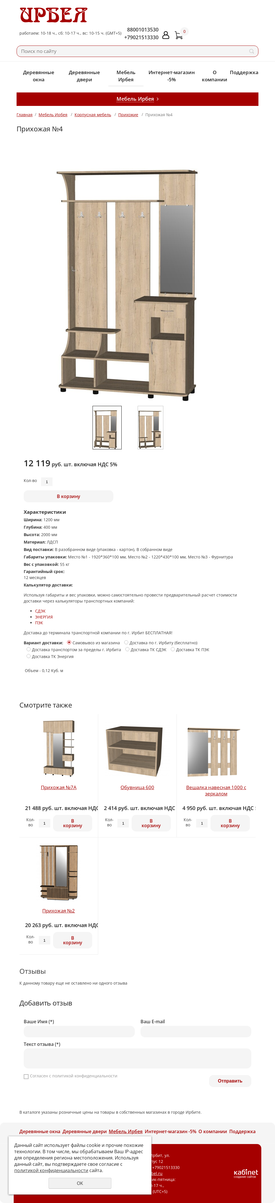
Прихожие (128, 114)
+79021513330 (141, 37)
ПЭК (39, 622)
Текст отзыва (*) (42, 1044)
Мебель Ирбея (126, 76)
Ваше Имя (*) (39, 1021)
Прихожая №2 (58, 910)
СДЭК (40, 611)
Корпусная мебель (93, 114)
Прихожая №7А (59, 787)
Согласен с (73, 1075)
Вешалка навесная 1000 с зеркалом (216, 790)
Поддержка (244, 72)
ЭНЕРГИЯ (44, 617)
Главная (25, 114)
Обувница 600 (137, 787)
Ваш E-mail (152, 1021)
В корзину (68, 496)
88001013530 (142, 29)
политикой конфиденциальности (84, 1075)
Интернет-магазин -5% (171, 76)
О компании (214, 76)
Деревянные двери (84, 76)
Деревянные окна (38, 76)
